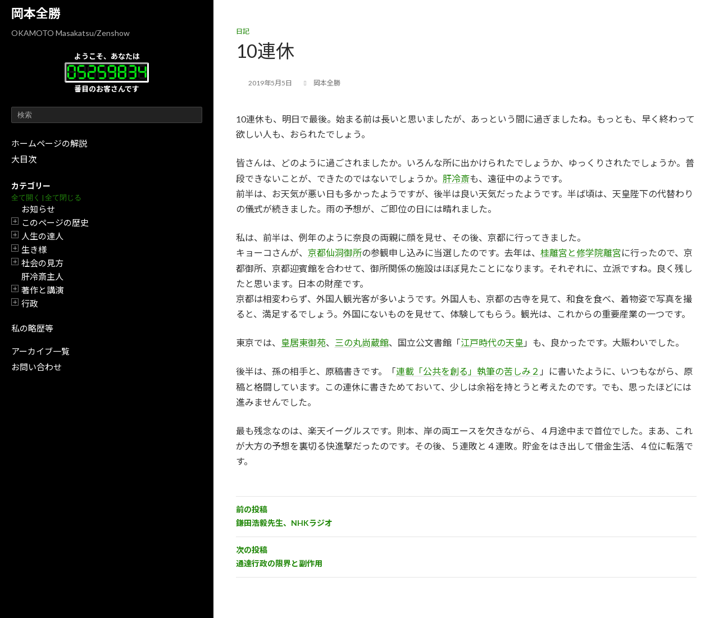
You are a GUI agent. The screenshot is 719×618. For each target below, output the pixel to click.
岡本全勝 (36, 13)
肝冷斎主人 (42, 276)
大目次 (24, 159)
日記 (242, 31)
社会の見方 (42, 263)
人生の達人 (42, 236)
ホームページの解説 (49, 143)
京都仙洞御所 (335, 252)
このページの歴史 (55, 222)
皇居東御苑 (303, 342)
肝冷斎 (456, 178)
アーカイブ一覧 (40, 351)
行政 (29, 303)
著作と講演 (42, 290)
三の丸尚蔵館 (362, 342)
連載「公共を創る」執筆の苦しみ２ (468, 371)
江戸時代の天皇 (492, 342)
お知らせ (38, 209)
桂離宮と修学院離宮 (580, 252)
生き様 (34, 249)
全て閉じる (63, 197)
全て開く (25, 197)
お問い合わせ (36, 367)
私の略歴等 (32, 328)
